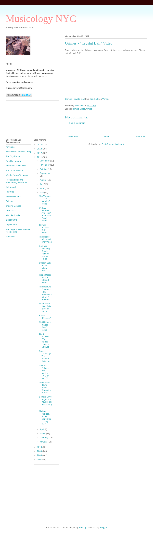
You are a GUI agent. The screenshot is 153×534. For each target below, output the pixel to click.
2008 (39, 455)
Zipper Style (11, 220)
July (42, 184)
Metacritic (10, 236)
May (42, 192)
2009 (39, 451)
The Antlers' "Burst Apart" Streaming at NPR (45, 387)
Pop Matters (11, 224)
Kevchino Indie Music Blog (18, 151)
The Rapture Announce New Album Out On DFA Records (45, 293)
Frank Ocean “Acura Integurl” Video (45, 279)
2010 (39, 447)
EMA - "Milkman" (45, 316)
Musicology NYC (41, 18)
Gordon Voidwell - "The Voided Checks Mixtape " (45, 340)
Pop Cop (10, 192)
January (44, 442)
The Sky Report (13, 156)
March (43, 433)
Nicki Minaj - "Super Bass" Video (45, 326)
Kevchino (10, 147)
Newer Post (72, 136)
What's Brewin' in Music (17, 175)
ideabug (82, 527)
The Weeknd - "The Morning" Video (45, 200)
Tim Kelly (94, 99)
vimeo (89, 109)
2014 (39, 144)
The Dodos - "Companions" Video (45, 239)
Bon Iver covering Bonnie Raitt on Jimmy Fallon (44, 252)
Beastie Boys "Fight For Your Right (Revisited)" (45, 402)
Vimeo (105, 99)
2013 (39, 149)
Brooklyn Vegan (13, 161)
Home (107, 136)
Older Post (140, 136)
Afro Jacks (11, 210)
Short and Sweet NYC (16, 165)
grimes (76, 109)
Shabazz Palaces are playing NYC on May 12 (44, 371)
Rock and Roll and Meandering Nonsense (16, 181)
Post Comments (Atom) (113, 144)
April (42, 429)
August (43, 180)
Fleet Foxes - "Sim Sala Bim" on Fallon (45, 307)
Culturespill (11, 187)
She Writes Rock (14, 196)
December (45, 160)
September (45, 173)
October (44, 169)
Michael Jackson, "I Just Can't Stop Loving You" (45, 417)
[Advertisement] (20, 118)
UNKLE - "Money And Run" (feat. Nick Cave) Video (45, 214)
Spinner (9, 201)
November (45, 165)
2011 (39, 157)
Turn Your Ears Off (14, 170)
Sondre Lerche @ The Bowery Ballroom (45, 356)
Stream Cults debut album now (45, 267)
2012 (39, 153)
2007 (39, 459)
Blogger (103, 527)
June (42, 188)
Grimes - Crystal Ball (75, 99)
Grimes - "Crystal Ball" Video (44, 229)
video (82, 109)
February (44, 437)
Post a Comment (77, 123)
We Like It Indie (13, 215)
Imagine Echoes (13, 206)
